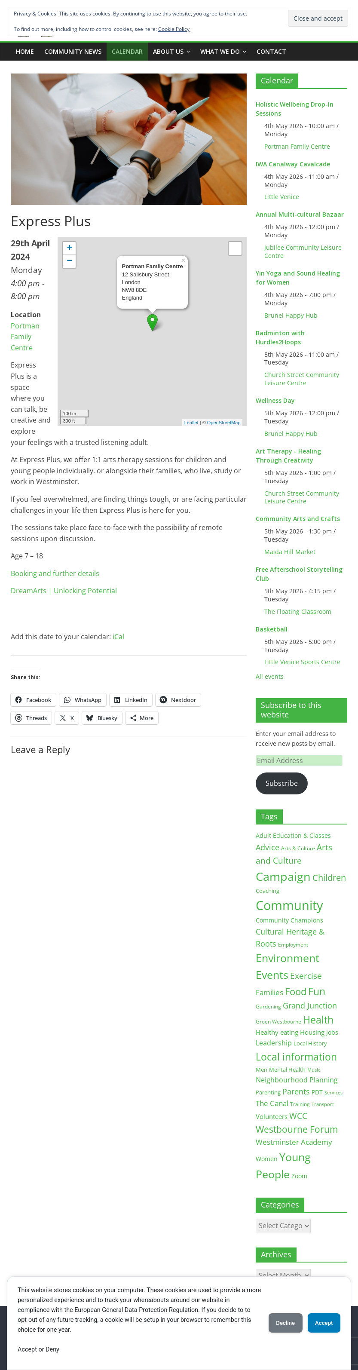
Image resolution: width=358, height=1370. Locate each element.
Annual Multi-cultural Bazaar (300, 214)
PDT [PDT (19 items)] (317, 1092)
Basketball (272, 629)
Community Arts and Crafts (298, 519)
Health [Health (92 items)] (318, 1020)
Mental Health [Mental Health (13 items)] (287, 1069)
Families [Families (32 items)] (269, 992)
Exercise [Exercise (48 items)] (306, 975)
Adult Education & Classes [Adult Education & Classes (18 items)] (293, 835)
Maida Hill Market (289, 552)
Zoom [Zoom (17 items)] (299, 1176)
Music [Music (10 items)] (313, 1070)
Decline (275, 1323)
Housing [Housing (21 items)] (312, 1032)
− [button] (69, 261)
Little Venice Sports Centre (302, 662)
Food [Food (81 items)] (295, 991)
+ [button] (69, 248)
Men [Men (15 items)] (261, 1069)
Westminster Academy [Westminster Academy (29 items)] (294, 1142)
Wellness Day (275, 400)
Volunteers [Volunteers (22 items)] (272, 1116)
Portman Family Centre (25, 336)
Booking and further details (55, 573)
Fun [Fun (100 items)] (316, 991)
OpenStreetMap (224, 422)
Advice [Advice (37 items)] (267, 847)
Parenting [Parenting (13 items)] (268, 1092)
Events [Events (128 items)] (272, 975)
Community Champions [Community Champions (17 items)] (289, 920)
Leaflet (191, 422)
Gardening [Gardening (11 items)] (268, 1006)
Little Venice (281, 197)
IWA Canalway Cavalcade (293, 164)
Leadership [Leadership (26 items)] (274, 1043)
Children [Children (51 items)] (329, 877)
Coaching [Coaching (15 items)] (267, 891)
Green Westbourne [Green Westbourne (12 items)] (278, 1021)
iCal (118, 636)
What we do (220, 51)
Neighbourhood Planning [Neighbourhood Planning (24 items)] (297, 1080)
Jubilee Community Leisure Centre (303, 251)
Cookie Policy (174, 29)
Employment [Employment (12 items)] (293, 944)
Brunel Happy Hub (291, 315)
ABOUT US (168, 51)
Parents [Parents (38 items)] (296, 1091)
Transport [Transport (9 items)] (323, 1104)
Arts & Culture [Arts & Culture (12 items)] (298, 848)
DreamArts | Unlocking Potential (64, 590)
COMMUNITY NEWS (72, 51)
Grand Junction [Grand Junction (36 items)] (310, 1005)
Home (25, 51)
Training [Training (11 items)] (300, 1104)
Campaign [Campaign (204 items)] (283, 876)
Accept (320, 1323)
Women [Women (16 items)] (267, 1159)
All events (270, 676)
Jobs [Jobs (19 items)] (332, 1032)
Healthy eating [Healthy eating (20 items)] (277, 1032)
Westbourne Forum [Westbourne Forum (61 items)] (297, 1129)
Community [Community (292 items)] (289, 905)
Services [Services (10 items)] (333, 1092)
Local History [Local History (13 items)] (310, 1043)
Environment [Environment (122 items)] (287, 958)
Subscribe (282, 783)
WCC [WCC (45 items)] (298, 1116)
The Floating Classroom (297, 611)
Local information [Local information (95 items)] (296, 1057)
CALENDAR (127, 51)
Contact (271, 51)
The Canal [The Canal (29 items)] (272, 1103)
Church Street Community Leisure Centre (301, 379)
